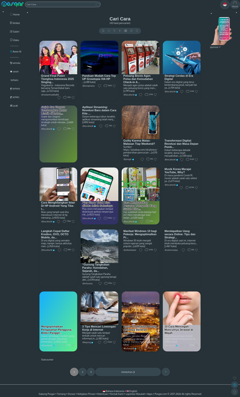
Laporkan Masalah (135, 393)
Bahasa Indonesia (114, 391)
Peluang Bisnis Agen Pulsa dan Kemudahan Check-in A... (138, 79)
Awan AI (15, 51)
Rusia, (128, 336)
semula (15, 62)
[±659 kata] (139, 246)
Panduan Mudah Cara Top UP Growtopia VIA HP (99, 77)
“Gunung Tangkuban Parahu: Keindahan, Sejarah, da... (95, 267)
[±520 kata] (137, 217)
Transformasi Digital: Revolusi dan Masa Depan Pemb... (181, 143)
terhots (15, 88)
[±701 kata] (174, 87)
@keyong (86, 342)
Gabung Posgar (47, 393)
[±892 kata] (88, 122)
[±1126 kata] (53, 246)
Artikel (15, 23)
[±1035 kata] (58, 217)
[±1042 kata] (60, 341)
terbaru (14, 80)
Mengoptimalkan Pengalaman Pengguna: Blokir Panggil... (56, 329)
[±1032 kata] (170, 341)
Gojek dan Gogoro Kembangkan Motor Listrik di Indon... (54, 110)
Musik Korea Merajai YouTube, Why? (177, 171)
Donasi (71, 393)
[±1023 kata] (93, 214)
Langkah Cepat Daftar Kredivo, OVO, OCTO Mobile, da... (55, 234)
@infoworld (129, 348)
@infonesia (87, 283)
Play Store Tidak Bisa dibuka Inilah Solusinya (97, 204)
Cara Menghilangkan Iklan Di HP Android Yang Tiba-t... (58, 205)
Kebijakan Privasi (86, 393)
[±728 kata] (186, 155)
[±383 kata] (102, 338)
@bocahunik (129, 94)
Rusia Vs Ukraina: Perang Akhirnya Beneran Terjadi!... (140, 329)
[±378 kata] (94, 279)
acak (14, 105)
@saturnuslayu (171, 250)
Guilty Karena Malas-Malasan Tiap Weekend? (139, 142)
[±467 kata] (170, 246)
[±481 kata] (89, 82)
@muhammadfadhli (50, 94)
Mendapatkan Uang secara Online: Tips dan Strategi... (179, 234)
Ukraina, (135, 336)
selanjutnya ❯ (128, 372)
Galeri (14, 31)
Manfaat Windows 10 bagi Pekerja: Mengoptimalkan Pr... (140, 234)
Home (15, 14)
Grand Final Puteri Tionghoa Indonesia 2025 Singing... (57, 79)
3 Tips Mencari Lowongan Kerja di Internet (99, 328)
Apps (150, 393)
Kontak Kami (117, 393)
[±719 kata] (129, 90)
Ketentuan (102, 393)
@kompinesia (88, 86)
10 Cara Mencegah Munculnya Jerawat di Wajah (178, 329)
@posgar (128, 159)
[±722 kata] (53, 90)
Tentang (61, 393)
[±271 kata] (174, 181)
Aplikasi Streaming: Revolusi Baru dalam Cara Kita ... (99, 110)
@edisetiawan (130, 250)
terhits (14, 97)
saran (14, 71)
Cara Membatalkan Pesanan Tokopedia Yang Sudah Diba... (139, 205)
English (132, 391)
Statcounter (47, 359)
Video (14, 40)
